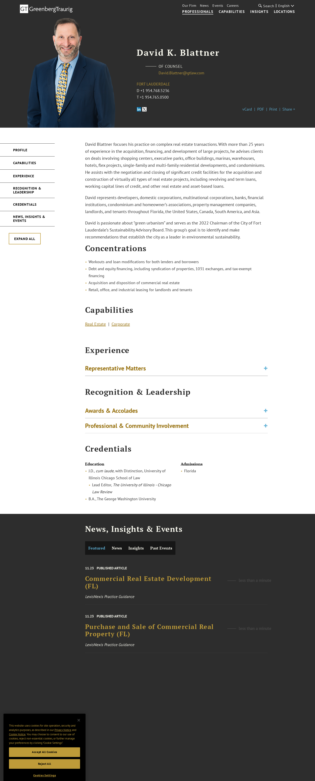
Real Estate (95, 325)
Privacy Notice (62, 737)
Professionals (197, 12)
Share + (288, 109)
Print (273, 109)
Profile (20, 150)
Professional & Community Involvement (137, 428)
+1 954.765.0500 (154, 97)
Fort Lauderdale (153, 84)
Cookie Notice (17, 742)
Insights (259, 12)
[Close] (78, 727)
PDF (260, 109)
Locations (284, 12)
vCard (247, 109)
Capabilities (232, 12)
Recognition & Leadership (27, 190)
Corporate (121, 325)
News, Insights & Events (29, 218)
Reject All (44, 771)
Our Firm (189, 5)
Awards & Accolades (111, 413)
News (204, 5)
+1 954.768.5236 (154, 90)
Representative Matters (115, 369)
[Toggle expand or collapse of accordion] (266, 369)
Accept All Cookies (44, 759)
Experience (23, 176)
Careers (233, 5)
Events (217, 5)
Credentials (25, 204)
